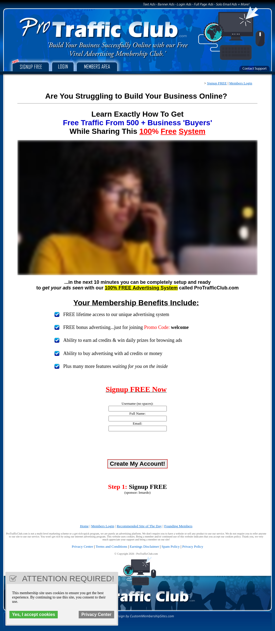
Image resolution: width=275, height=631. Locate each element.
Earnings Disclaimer (144, 546)
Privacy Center (82, 546)
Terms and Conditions (111, 546)
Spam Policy (170, 546)
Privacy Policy (192, 546)
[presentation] (137, 446)
